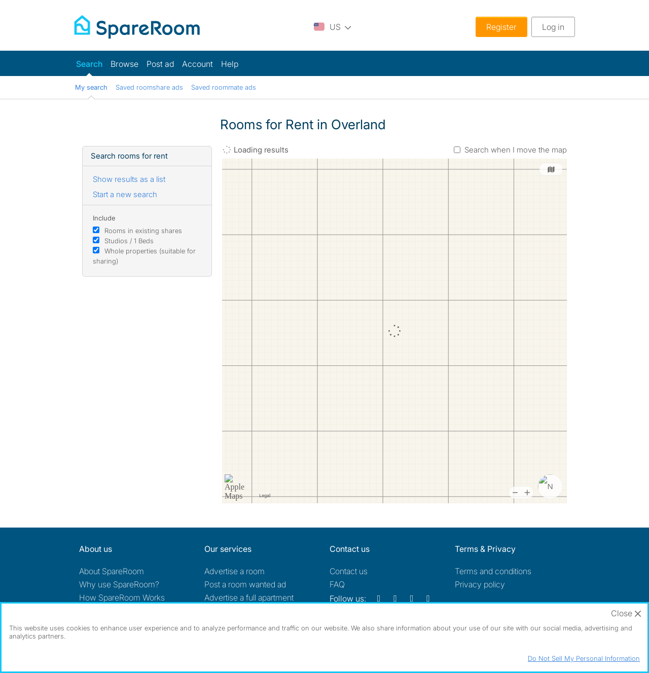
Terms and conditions (493, 571)
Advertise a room (234, 571)
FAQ (337, 584)
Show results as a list (129, 179)
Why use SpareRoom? (119, 584)
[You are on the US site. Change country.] (332, 26)
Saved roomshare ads (149, 87)
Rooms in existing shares (143, 231)
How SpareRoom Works (122, 597)
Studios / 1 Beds (129, 241)
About (111, 571)
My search (91, 87)
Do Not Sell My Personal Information (584, 658)
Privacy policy (480, 584)
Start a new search (125, 194)
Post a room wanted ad (245, 584)
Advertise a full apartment (249, 597)
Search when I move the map (515, 150)
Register (501, 27)
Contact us (349, 571)
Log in (553, 27)
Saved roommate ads (223, 87)
